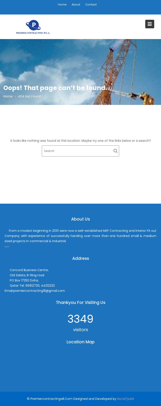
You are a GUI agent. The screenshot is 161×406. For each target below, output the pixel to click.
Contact (91, 4)
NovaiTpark (125, 399)
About (76, 4)
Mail (13, 245)
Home (62, 4)
